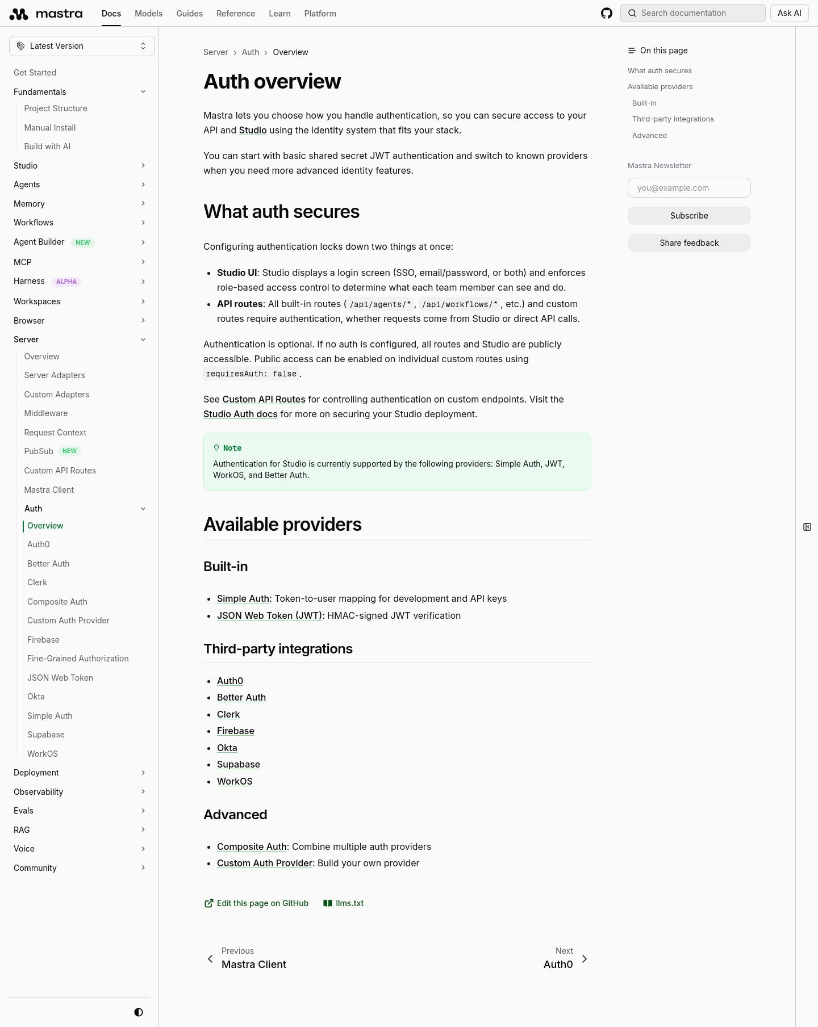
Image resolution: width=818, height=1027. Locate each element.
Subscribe (689, 215)
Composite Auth (252, 846)
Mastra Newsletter (659, 165)
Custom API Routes (263, 399)
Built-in (644, 103)
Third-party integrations (673, 119)
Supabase (238, 764)
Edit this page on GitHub (255, 903)
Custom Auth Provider (264, 863)
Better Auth (241, 697)
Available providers (660, 86)
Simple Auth (243, 598)
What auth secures (660, 70)
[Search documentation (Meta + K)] (693, 13)
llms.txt (343, 903)
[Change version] (82, 46)
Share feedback (689, 243)
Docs (111, 15)
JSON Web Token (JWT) (269, 615)
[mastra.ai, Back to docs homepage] (46, 13)
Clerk (228, 713)
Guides (189, 13)
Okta (227, 747)
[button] (87, 92)
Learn (280, 13)
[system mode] (138, 1012)
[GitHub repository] (607, 13)
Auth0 (230, 680)
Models (148, 13)
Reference (235, 13)
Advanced (649, 135)
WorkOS (235, 781)
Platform (320, 13)
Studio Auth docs (240, 413)
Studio (253, 129)
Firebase (235, 730)
